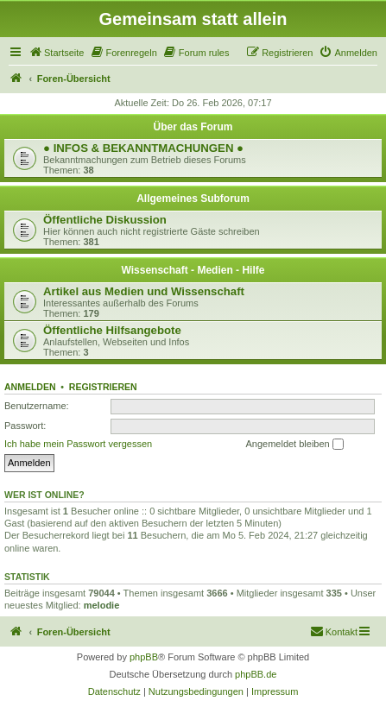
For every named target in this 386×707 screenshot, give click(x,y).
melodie (102, 605)
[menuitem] (56, 52)
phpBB (144, 657)
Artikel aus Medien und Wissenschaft (143, 291)
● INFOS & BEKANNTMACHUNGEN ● (143, 148)
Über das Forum (192, 127)
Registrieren (103, 387)
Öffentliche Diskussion (105, 219)
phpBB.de (255, 674)
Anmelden (30, 387)
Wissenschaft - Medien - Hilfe (193, 270)
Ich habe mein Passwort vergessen (78, 444)
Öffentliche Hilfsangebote (112, 330)
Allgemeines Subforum (193, 199)
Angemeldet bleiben (294, 445)
